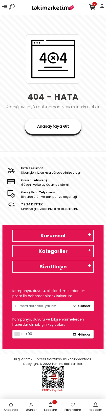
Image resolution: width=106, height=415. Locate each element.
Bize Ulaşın (53, 266)
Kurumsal (53, 235)
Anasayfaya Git (53, 126)
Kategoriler (53, 251)
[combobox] (18, 334)
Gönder (81, 306)
